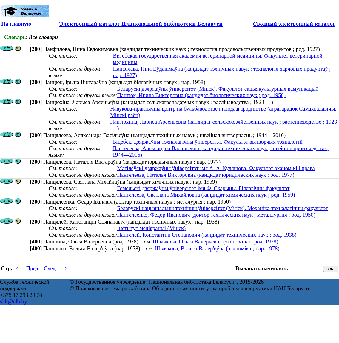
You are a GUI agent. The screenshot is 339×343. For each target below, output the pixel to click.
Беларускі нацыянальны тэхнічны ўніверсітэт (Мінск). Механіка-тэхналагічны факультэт (222, 208)
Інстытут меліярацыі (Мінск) (151, 228)
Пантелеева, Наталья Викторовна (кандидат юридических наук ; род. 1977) (205, 175)
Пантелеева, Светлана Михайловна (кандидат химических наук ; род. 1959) (206, 195)
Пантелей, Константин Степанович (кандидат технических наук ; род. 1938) (206, 235)
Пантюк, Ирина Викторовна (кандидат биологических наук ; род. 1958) (201, 95)
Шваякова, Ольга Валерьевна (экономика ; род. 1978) (215, 241)
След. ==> (56, 268)
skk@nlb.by (13, 301)
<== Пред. (28, 268)
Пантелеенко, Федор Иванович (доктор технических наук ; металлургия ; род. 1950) (216, 215)
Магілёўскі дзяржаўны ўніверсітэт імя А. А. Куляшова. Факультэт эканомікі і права (216, 168)
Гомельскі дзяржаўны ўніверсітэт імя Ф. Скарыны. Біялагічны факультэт (203, 188)
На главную (16, 24)
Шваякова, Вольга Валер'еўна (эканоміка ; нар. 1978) (217, 248)
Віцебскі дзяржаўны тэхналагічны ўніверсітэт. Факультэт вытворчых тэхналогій (208, 142)
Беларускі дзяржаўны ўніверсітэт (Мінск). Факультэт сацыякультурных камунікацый (217, 89)
